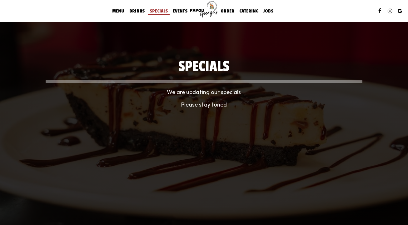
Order (227, 11)
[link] (204, 9)
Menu (118, 11)
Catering (248, 11)
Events (180, 11)
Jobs (268, 11)
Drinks (137, 11)
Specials (159, 11)
